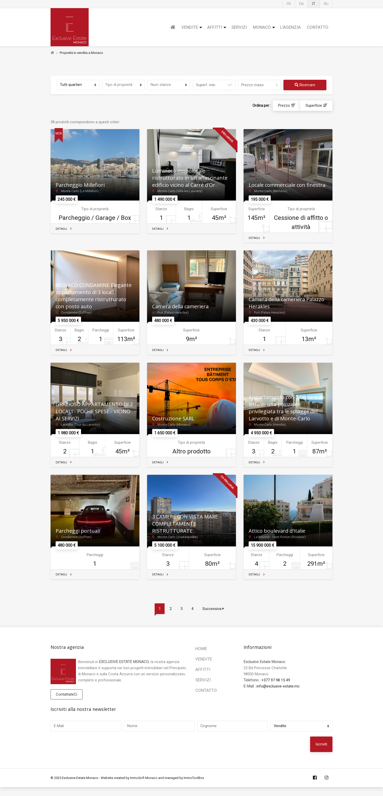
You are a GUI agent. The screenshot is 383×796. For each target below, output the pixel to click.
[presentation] (274, 753)
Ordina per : (261, 106)
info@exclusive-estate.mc (278, 694)
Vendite (189, 27)
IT (313, 4)
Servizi (239, 27)
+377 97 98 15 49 (275, 688)
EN (301, 4)
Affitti (214, 27)
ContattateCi (66, 702)
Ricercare (305, 85)
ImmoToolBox (194, 786)
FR (289, 4)
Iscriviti (321, 753)
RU (326, 4)
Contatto (317, 27)
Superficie (314, 105)
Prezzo (284, 105)
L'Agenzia (290, 27)
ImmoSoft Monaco (144, 786)
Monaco (262, 27)
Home (201, 657)
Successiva (214, 617)
